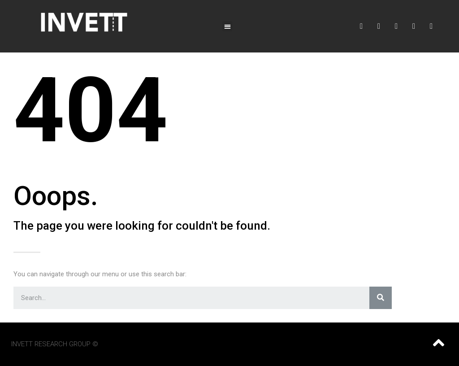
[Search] (380, 298)
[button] (227, 26)
